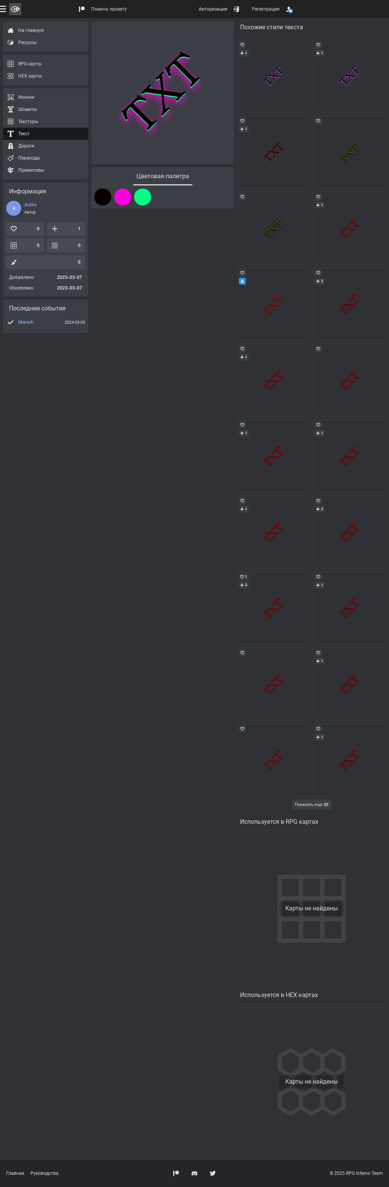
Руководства (44, 1173)
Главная (15, 1173)
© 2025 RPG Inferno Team (356, 1173)
